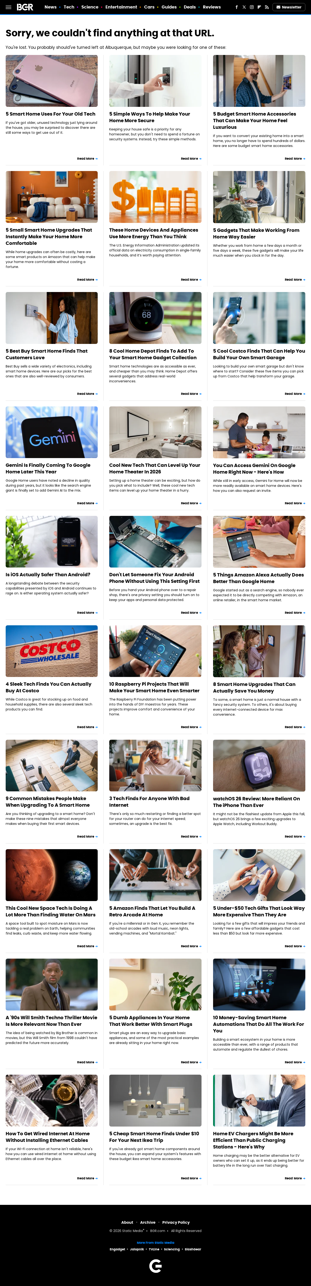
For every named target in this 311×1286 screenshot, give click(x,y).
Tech (69, 7)
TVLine (154, 1249)
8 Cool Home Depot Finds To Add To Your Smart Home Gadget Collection (153, 354)
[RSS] (267, 7)
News (51, 7)
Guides (169, 7)
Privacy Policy (176, 1222)
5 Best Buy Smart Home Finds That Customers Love (47, 354)
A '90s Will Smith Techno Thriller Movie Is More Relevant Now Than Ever (51, 1021)
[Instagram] (252, 7)
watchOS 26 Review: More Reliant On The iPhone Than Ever (256, 802)
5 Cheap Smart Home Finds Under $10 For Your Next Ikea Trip (154, 1137)
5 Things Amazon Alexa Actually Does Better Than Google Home (258, 578)
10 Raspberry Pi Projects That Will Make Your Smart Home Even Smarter (154, 687)
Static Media (132, 1231)
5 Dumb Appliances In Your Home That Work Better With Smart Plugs (150, 1021)
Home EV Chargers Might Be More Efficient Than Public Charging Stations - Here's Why (253, 1140)
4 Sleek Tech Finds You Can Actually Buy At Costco (49, 687)
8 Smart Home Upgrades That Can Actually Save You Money (254, 687)
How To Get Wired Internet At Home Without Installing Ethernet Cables (48, 1137)
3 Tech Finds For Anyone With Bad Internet (149, 801)
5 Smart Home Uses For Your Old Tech (50, 114)
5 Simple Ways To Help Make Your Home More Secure (149, 117)
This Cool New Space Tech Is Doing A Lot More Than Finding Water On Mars (51, 911)
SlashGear (193, 1249)
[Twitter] (244, 7)
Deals (190, 7)
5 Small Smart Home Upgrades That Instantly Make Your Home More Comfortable (49, 236)
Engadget (117, 1249)
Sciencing (172, 1249)
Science (90, 7)
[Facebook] (237, 7)
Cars (149, 7)
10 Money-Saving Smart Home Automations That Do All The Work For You (258, 1024)
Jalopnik (137, 1249)
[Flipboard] (259, 7)
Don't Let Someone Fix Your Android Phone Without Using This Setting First (154, 578)
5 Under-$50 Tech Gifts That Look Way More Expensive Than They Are (259, 911)
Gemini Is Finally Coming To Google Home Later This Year (48, 468)
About (127, 1222)
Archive (148, 1222)
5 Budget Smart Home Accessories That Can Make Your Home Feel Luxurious (254, 120)
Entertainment (121, 7)
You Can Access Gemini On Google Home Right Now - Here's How (254, 468)
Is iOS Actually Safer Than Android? (48, 575)
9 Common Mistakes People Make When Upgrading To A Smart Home (48, 801)
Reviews (212, 7)
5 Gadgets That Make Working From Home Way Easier (256, 233)
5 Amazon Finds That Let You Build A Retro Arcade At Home (152, 911)
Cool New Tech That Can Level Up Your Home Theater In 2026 (154, 468)
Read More (85, 159)
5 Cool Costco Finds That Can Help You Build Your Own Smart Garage (259, 354)
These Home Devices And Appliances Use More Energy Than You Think (153, 233)
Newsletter (289, 7)
